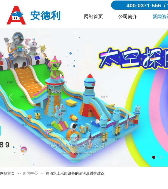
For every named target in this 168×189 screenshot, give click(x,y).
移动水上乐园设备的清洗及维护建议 (75, 173)
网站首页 (93, 16)
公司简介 (127, 16)
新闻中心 (30, 173)
